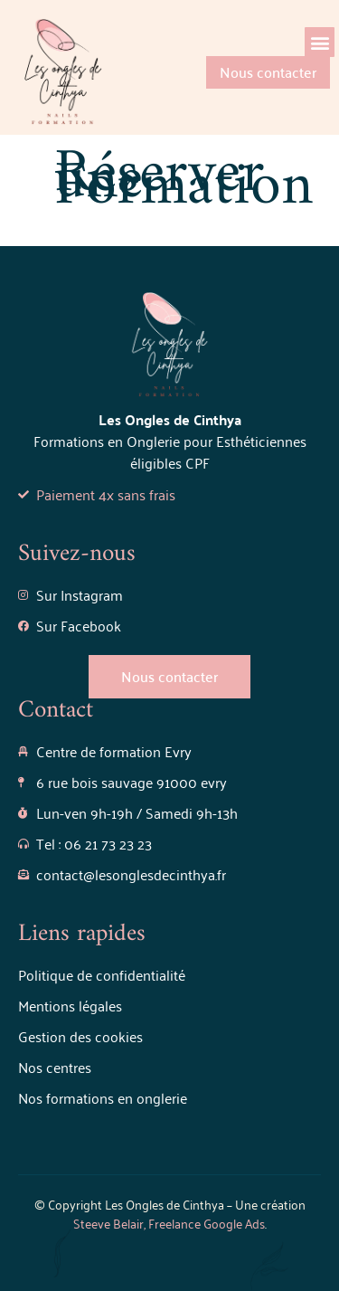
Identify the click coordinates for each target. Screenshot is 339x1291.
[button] (319, 42)
